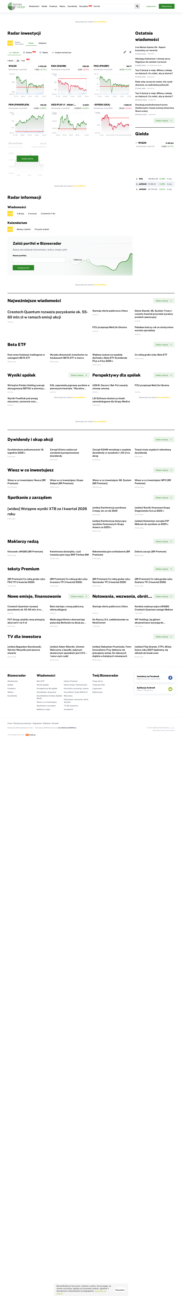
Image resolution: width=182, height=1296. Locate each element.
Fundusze (53, 6)
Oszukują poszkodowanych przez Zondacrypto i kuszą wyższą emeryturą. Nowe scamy (154, 108)
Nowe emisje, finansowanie (75, 997)
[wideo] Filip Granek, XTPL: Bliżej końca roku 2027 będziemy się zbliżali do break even (153, 962)
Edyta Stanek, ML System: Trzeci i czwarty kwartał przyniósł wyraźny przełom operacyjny (154, 336)
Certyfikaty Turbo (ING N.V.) (76, 1005)
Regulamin (37, 1036)
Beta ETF (40, 994)
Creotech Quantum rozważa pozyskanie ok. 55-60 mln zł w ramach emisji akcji (24, 877)
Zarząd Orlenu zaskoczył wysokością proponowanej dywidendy (64, 586)
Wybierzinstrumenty (19, 43)
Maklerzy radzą (43, 1022)
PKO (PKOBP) (101, 66)
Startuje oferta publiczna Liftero (110, 333)
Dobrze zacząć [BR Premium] (150, 775)
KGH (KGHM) (58, 66)
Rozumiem (119, 1290)
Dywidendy (72, 6)
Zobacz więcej (164, 121)
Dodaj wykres (27, 159)
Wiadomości (34, 6)
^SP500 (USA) (102, 104)
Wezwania (68, 1008)
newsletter (68, 1022)
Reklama (47, 1036)
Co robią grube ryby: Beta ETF (151, 421)
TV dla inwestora (71, 1018)
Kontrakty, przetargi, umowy (76, 1001)
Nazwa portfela (39, 258)
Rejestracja (167, 6)
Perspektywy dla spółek (47, 1001)
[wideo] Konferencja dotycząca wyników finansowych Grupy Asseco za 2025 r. (109, 725)
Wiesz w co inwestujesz (47, 1015)
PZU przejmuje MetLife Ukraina (109, 372)
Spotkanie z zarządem (46, 1018)
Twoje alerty (97, 994)
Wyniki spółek (43, 997)
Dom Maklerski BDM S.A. (67, 1040)
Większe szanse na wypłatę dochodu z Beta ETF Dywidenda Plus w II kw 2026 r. (109, 424)
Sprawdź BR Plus (100, 22)
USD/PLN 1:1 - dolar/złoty (65, 104)
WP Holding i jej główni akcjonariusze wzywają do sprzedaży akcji (149, 912)
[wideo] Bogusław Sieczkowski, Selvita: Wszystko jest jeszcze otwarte (24, 962)
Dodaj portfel (23, 268)
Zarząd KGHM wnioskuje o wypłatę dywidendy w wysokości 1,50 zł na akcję (111, 586)
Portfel (97, 6)
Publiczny (75, 260)
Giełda (44, 6)
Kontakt (55, 1036)
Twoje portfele (98, 997)
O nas (9, 1036)
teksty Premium (71, 994)
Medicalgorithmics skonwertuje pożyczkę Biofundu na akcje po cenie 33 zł (67, 912)
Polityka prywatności (22, 1036)
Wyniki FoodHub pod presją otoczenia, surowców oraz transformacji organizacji (22, 513)
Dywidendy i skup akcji (46, 1005)
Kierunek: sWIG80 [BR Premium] (25, 775)
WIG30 (13, 66)
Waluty (62, 6)
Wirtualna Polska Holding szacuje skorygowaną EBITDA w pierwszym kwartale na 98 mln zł (26, 477)
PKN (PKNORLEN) (19, 104)
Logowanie (151, 6)
